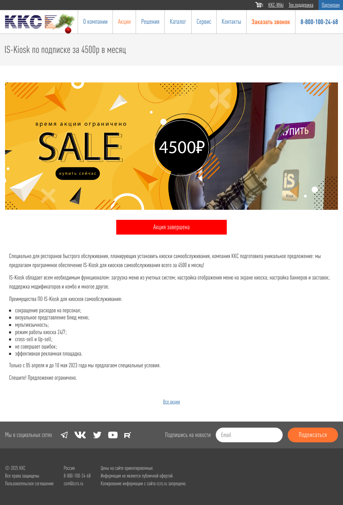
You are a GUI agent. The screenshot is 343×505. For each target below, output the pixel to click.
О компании (95, 21)
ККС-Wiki (276, 5)
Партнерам (331, 5)
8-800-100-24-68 (319, 21)
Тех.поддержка (301, 5)
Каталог (178, 21)
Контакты (231, 21)
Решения (150, 21)
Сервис (204, 21)
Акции (124, 21)
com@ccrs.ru (73, 484)
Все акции (171, 402)
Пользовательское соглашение (29, 484)
